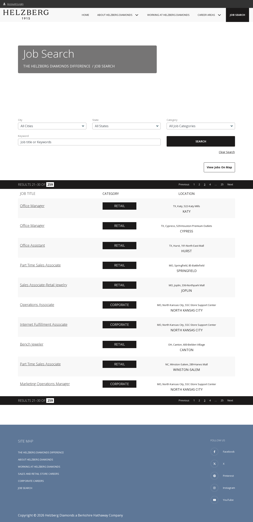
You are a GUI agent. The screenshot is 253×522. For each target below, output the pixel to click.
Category (172, 120)
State (95, 120)
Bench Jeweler (31, 344)
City (20, 120)
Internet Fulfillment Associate (43, 324)
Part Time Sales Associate (40, 265)
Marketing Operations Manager (45, 383)
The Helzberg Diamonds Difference (56, 66)
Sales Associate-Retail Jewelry (43, 284)
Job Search (237, 15)
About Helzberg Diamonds (35, 459)
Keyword (23, 136)
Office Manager (32, 205)
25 (222, 184)
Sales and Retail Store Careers (38, 474)
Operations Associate (37, 304)
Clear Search (227, 152)
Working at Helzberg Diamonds (168, 15)
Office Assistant (32, 245)
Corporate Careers (31, 481)
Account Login (13, 4)
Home (85, 15)
